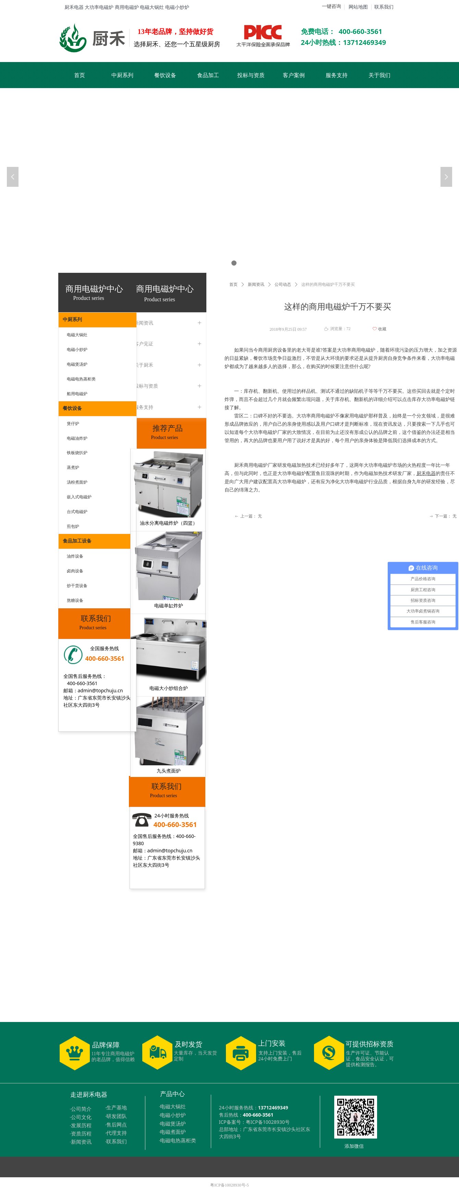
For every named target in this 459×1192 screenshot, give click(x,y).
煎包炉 (73, 526)
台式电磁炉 (77, 511)
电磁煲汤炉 (77, 364)
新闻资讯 (256, 284)
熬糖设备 (75, 600)
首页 (233, 284)
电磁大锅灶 (77, 334)
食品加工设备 (77, 541)
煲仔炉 (73, 423)
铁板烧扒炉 (77, 452)
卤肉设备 (75, 571)
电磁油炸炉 (77, 438)
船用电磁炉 (77, 393)
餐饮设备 (72, 408)
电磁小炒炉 (77, 349)
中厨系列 (72, 319)
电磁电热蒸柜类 (81, 379)
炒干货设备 (77, 585)
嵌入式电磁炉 (79, 497)
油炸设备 (75, 556)
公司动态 (283, 284)
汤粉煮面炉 (77, 482)
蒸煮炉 (73, 467)
